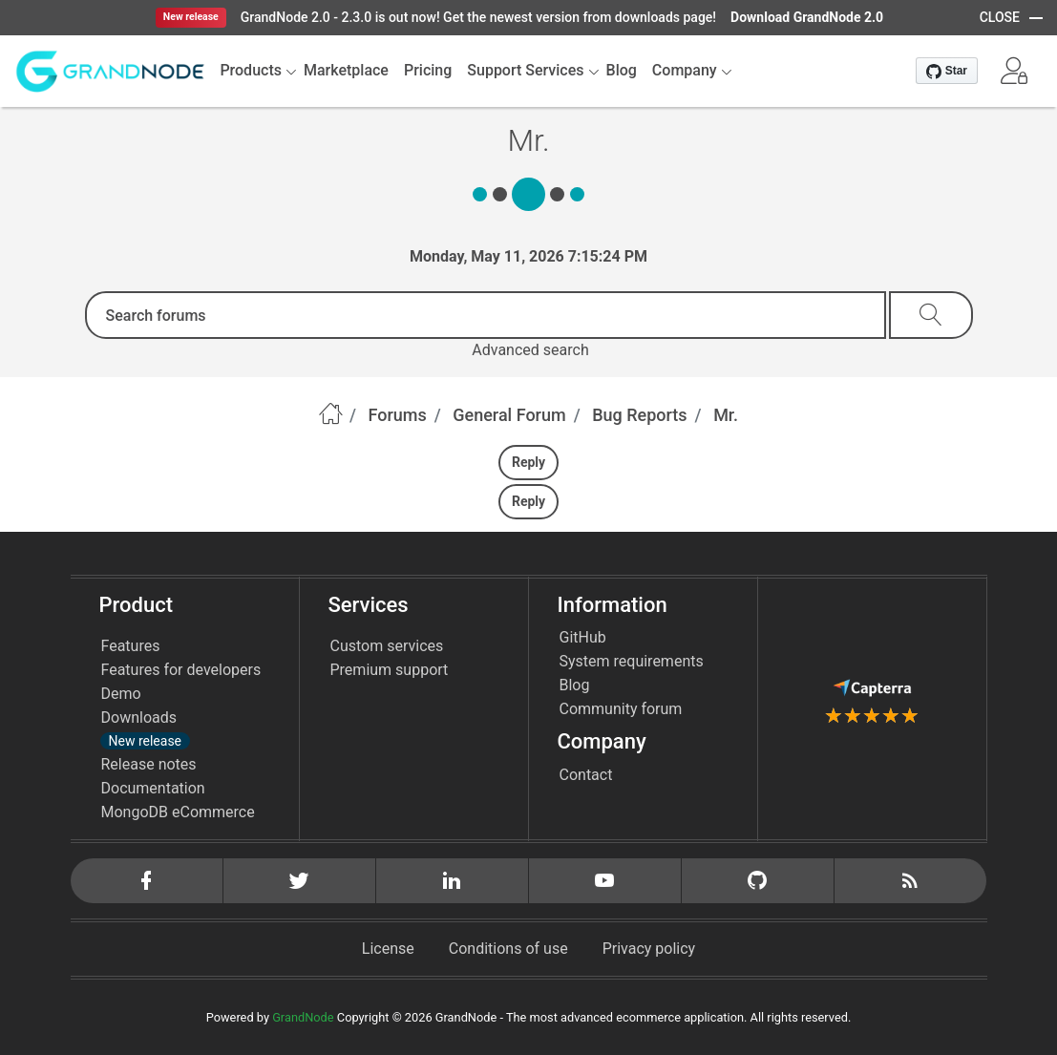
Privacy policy (649, 948)
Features (130, 646)
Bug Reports (639, 415)
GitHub (583, 637)
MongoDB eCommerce (178, 812)
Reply (528, 462)
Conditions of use (508, 948)
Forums (398, 415)
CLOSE (1000, 17)
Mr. (725, 415)
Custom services (387, 646)
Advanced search (530, 350)
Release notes (149, 764)
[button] (1014, 70)
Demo (121, 694)
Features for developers (181, 670)
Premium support (389, 670)
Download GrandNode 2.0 (806, 17)
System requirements (632, 661)
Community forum (621, 709)
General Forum (509, 415)
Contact (586, 775)
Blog (575, 685)
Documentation (153, 788)
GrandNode (302, 1017)
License (388, 948)
